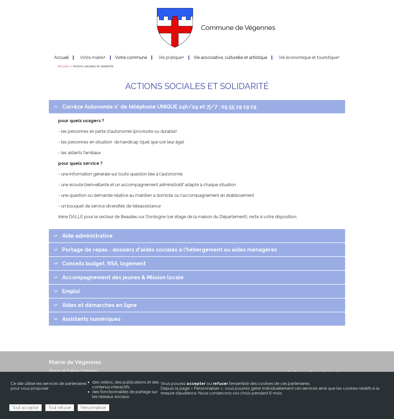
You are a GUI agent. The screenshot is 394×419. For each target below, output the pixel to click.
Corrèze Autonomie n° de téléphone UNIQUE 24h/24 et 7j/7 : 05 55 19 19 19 (154, 108)
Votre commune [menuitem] (131, 57)
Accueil (62, 66)
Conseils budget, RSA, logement (99, 265)
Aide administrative (82, 237)
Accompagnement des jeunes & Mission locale (118, 279)
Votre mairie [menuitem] (90, 57)
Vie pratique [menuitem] (168, 57)
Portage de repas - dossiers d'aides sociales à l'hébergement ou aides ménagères (164, 251)
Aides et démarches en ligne (94, 307)
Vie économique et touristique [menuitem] (306, 57)
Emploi (66, 293)
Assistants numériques (86, 321)
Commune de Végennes (238, 27)
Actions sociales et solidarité (197, 86)
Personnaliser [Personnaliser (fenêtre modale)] (93, 407)
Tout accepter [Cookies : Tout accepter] (25, 407)
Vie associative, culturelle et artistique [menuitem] (230, 57)
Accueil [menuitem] (61, 57)
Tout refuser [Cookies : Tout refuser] (59, 407)
